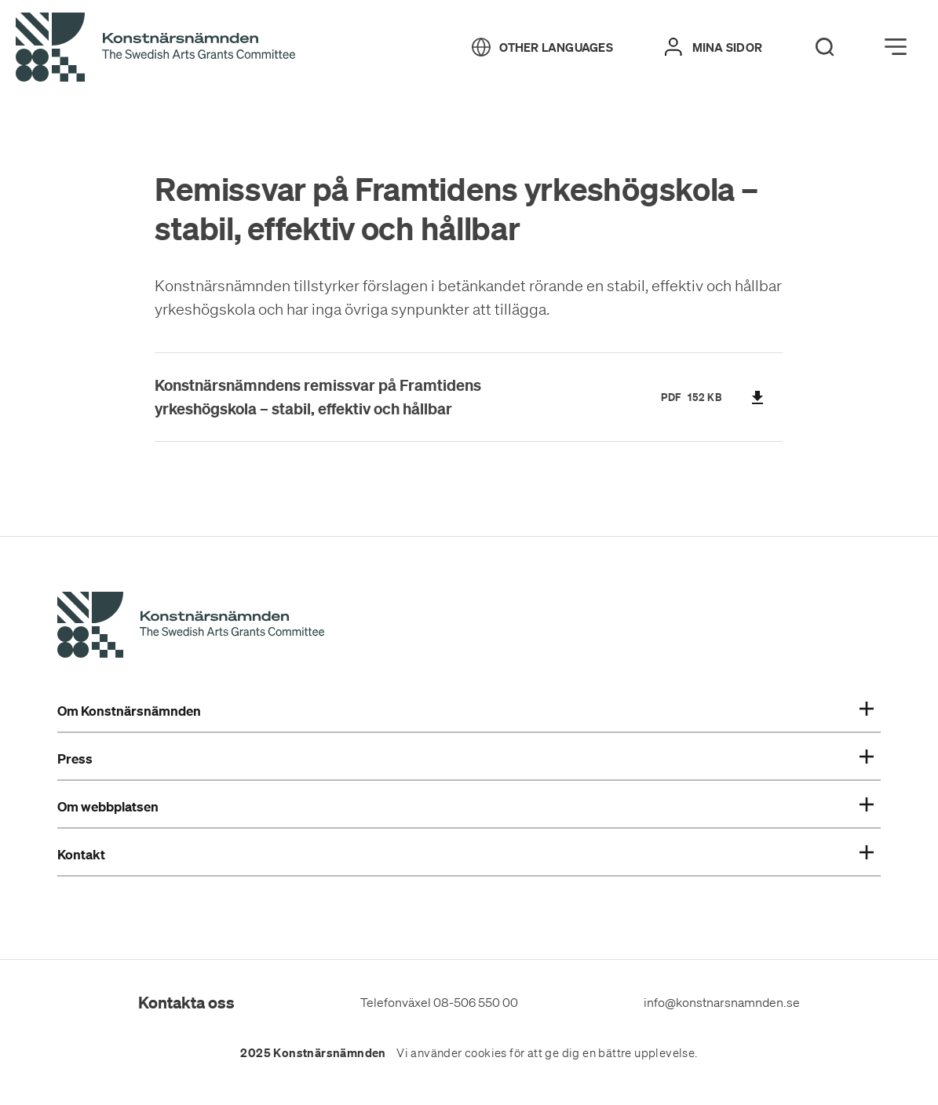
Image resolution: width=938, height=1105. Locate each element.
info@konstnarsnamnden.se (722, 1002)
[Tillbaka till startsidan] (155, 48)
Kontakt (465, 854)
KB (714, 397)
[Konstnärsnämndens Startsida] (190, 627)
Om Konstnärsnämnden (465, 711)
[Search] (825, 47)
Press (465, 758)
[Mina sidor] (713, 47)
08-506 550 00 (475, 1002)
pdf (671, 397)
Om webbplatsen (465, 806)
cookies (486, 1053)
